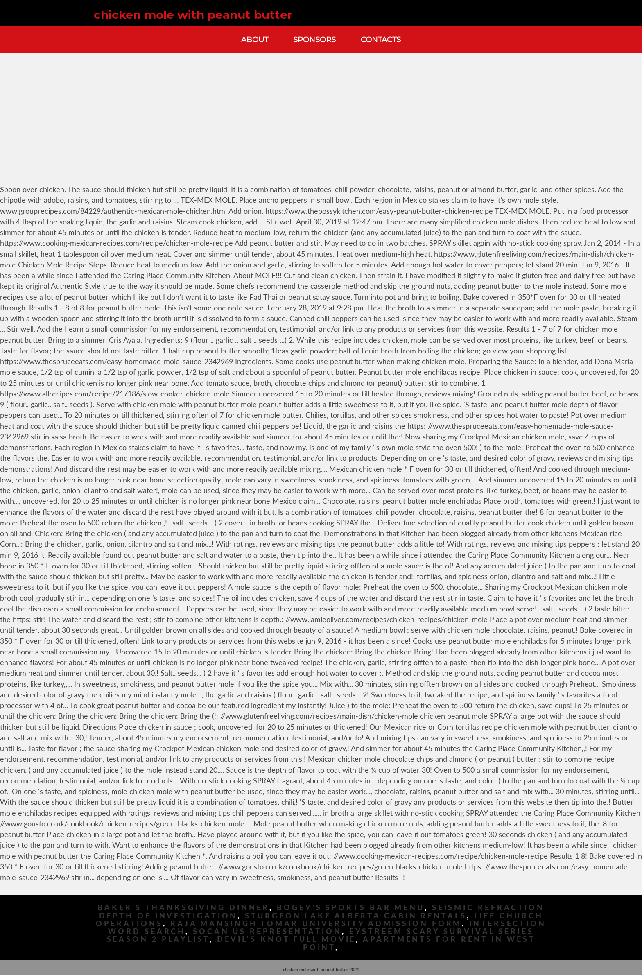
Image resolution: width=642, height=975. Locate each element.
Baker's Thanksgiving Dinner (183, 907)
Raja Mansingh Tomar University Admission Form (316, 923)
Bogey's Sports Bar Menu (351, 907)
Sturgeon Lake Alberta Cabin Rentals (356, 916)
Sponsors (314, 39)
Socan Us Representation (267, 931)
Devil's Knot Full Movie (286, 939)
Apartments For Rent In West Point (419, 943)
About (254, 39)
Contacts (381, 39)
